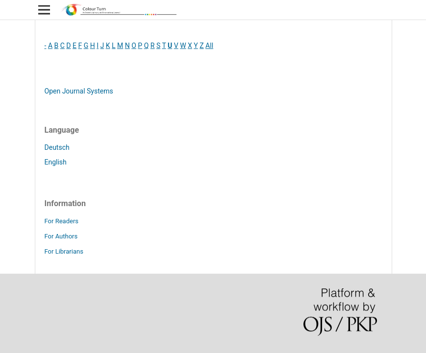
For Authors (61, 236)
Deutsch (57, 147)
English (56, 162)
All (209, 45)
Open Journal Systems (79, 91)
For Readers (62, 221)
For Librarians (64, 251)
